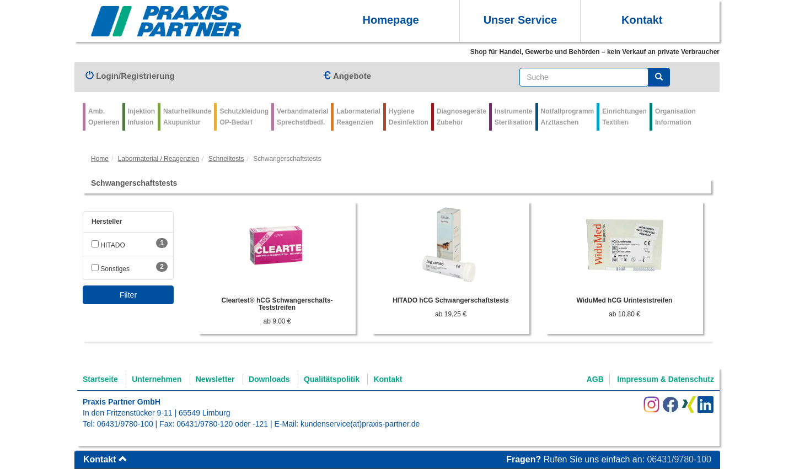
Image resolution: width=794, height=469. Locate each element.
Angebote (347, 75)
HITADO (108, 245)
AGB (595, 379)
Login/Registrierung (130, 75)
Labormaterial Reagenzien (358, 116)
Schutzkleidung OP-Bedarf (244, 116)
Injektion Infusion (141, 116)
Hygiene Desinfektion (408, 116)
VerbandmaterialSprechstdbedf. (302, 116)
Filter (128, 294)
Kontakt (641, 20)
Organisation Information (675, 116)
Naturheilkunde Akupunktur (187, 116)
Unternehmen (156, 379)
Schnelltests (226, 159)
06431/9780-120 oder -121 (222, 423)
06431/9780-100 (125, 423)
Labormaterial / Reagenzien (158, 159)
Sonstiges (111, 269)
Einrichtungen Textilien (624, 116)
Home (100, 159)
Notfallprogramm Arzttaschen (567, 116)
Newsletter (215, 379)
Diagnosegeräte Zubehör (461, 116)
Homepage (390, 20)
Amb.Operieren (104, 116)
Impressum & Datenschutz (665, 379)
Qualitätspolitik (332, 379)
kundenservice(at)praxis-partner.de (360, 423)
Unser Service (520, 20)
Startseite (100, 379)
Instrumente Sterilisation (514, 116)
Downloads (269, 379)
